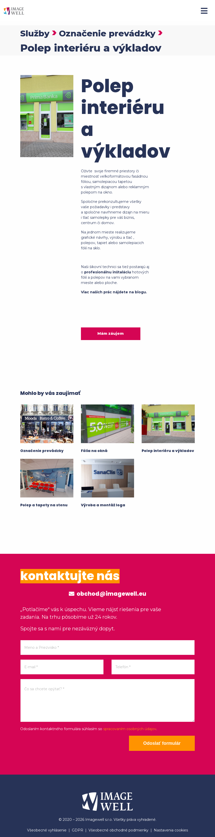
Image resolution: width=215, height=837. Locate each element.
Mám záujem (110, 333)
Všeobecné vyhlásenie (47, 830)
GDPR (77, 830)
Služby (37, 33)
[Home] (14, 11)
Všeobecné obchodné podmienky (118, 830)
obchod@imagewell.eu (107, 594)
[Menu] (204, 11)
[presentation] (58, 745)
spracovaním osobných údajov (129, 729)
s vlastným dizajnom (99, 187)
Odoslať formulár (162, 743)
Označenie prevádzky (122, 33)
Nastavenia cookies (171, 830)
